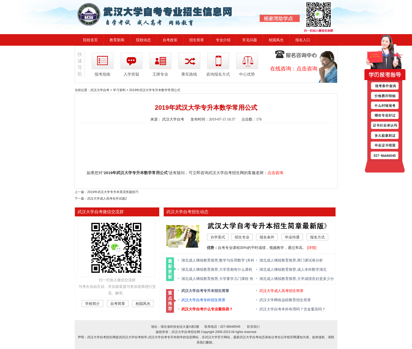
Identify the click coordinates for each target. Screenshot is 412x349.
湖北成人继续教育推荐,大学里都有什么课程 (216, 269)
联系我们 (253, 327)
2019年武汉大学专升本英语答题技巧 (112, 192)
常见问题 (249, 40)
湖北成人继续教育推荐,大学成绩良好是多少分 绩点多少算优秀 (296, 279)
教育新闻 (117, 40)
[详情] (311, 248)
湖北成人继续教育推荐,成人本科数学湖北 (293, 269)
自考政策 (170, 40)
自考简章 (117, 303)
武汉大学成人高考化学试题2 (107, 198)
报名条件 (267, 237)
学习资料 (119, 90)
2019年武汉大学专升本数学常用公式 (154, 90)
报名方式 (317, 237)
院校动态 (143, 40)
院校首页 (90, 40)
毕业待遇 (292, 237)
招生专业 (242, 237)
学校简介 (92, 303)
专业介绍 (223, 40)
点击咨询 (306, 68)
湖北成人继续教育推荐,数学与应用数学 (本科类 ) (217, 260)
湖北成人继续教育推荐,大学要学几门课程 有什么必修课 (217, 279)
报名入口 (302, 40)
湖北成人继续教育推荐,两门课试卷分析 (291, 260)
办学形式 (217, 237)
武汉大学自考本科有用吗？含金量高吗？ (292, 309)
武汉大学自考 (99, 90)
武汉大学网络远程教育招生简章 (285, 300)
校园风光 (276, 40)
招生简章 (196, 40)
